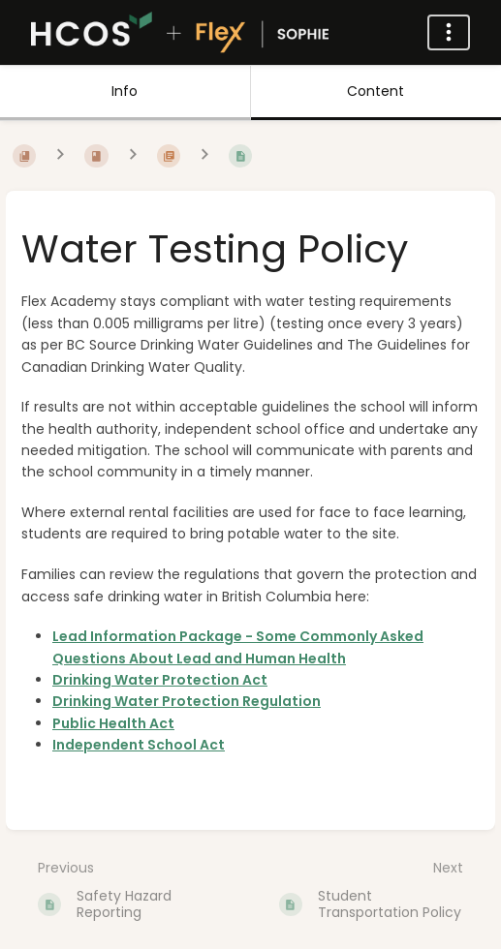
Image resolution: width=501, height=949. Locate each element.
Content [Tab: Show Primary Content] (375, 91)
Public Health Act (113, 723)
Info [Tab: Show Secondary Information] (124, 91)
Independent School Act (138, 744)
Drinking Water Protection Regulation (186, 701)
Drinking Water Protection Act (159, 679)
